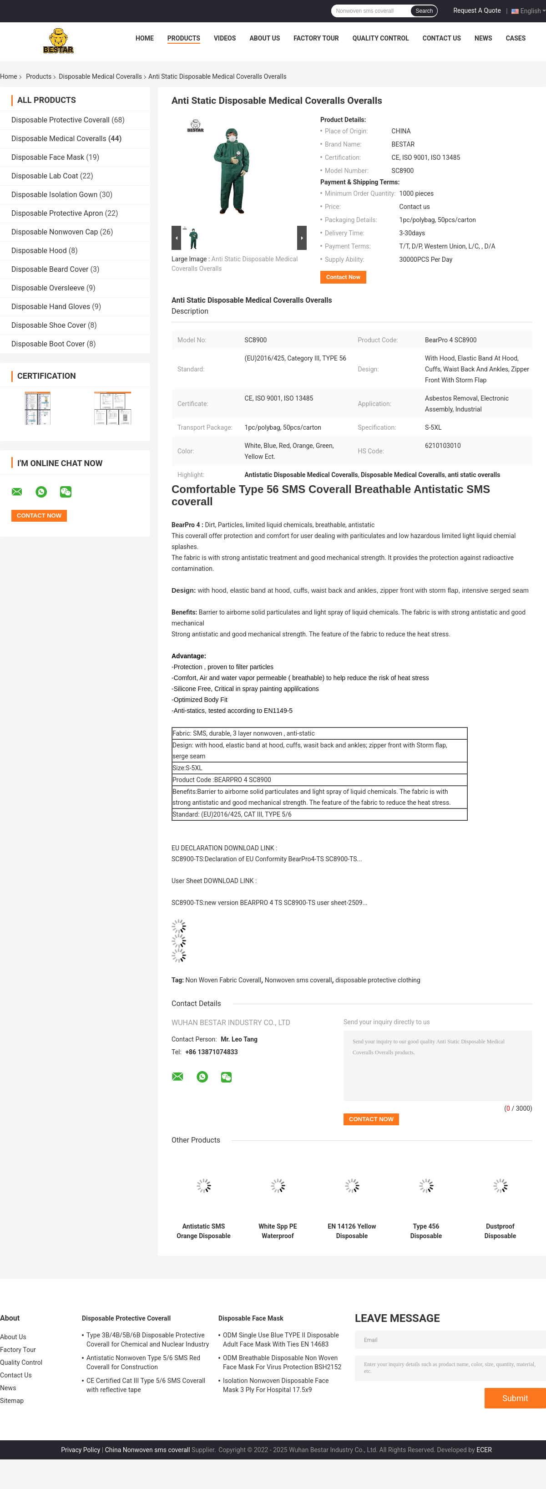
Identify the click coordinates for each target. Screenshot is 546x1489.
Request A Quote (476, 10)
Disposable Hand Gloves (50, 306)
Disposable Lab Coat (44, 176)
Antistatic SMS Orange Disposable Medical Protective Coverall (204, 1231)
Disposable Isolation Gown (54, 194)
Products (183, 38)
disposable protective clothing (377, 980)
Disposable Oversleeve (48, 288)
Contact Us (442, 38)
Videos (225, 38)
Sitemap (12, 1400)
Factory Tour (316, 38)
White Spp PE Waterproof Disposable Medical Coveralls (278, 1231)
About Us (264, 38)
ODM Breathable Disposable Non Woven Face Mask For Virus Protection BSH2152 (282, 1362)
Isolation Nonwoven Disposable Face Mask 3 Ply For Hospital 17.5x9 (276, 1385)
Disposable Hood (39, 250)
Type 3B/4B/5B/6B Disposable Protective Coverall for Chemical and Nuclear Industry (147, 1339)
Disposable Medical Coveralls (100, 76)
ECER (484, 1449)
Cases (516, 38)
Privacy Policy (80, 1449)
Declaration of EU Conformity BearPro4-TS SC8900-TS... (283, 859)
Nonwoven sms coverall (298, 980)
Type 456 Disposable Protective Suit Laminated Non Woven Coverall (426, 1231)
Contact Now (343, 277)
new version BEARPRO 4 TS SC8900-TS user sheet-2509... (286, 902)
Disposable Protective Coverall (60, 120)
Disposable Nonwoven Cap (54, 232)
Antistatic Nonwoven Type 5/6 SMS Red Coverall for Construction (143, 1362)
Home (145, 38)
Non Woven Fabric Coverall (224, 980)
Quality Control (381, 38)
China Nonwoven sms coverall (147, 1449)
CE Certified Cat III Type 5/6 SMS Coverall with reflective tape (145, 1385)
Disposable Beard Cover (49, 269)
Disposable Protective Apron (57, 213)
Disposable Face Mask (47, 157)
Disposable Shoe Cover (48, 325)
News (483, 38)
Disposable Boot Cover (48, 344)
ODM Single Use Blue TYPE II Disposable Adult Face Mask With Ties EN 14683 (281, 1339)
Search (424, 11)
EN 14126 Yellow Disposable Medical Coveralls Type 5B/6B (352, 1231)
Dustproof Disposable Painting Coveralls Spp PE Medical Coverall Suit (500, 1231)
